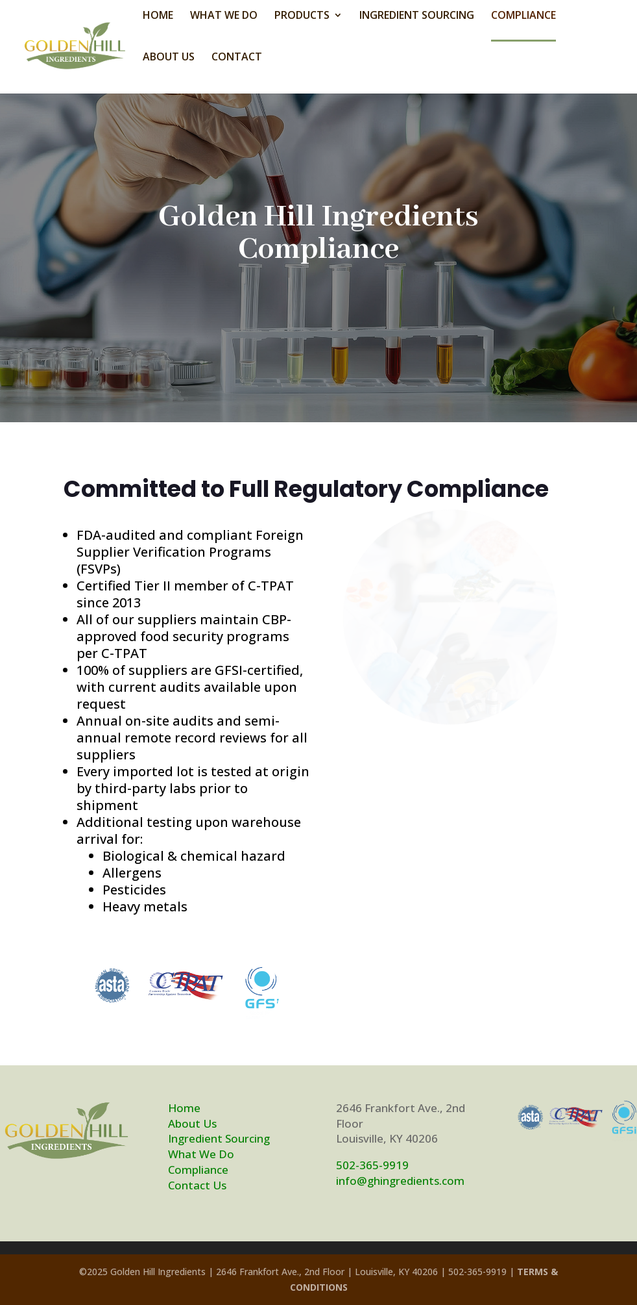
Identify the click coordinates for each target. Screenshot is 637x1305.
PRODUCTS (302, 16)
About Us (192, 1123)
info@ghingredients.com (400, 1180)
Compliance (198, 1169)
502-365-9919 (372, 1165)
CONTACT (236, 58)
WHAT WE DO (224, 16)
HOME (158, 16)
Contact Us (197, 1185)
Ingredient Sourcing (219, 1138)
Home (184, 1107)
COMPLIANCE (523, 16)
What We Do (201, 1154)
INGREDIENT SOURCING (416, 16)
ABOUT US (169, 58)
